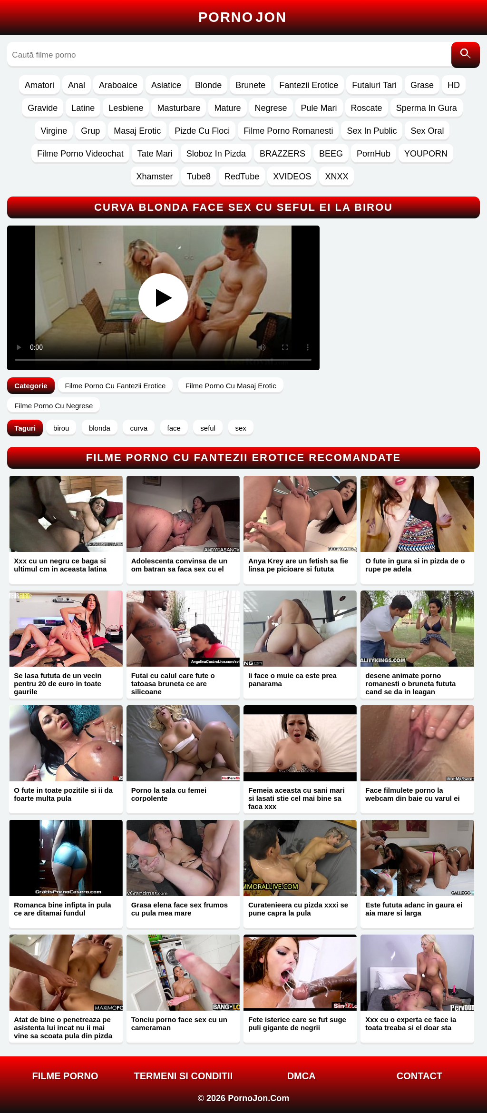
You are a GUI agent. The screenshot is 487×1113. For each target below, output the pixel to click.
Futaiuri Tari (374, 85)
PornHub (373, 153)
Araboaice (118, 85)
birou (61, 428)
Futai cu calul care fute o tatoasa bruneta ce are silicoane (173, 683)
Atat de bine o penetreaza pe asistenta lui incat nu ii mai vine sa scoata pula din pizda (63, 1027)
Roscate (366, 108)
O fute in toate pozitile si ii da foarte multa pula (63, 794)
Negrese (271, 108)
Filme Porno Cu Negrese (53, 406)
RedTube (241, 176)
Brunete (250, 85)
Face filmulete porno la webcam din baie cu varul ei (412, 794)
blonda (99, 428)
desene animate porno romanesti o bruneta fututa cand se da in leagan (410, 683)
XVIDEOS (292, 176)
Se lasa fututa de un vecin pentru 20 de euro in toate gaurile (57, 683)
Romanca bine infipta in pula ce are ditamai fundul (62, 909)
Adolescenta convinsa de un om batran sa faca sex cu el (179, 565)
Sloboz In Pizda (216, 153)
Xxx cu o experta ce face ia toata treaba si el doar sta (410, 1023)
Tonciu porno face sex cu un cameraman (179, 1023)
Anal (76, 85)
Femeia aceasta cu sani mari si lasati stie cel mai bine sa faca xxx (296, 798)
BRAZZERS (282, 153)
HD (454, 85)
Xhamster (154, 176)
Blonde (208, 85)
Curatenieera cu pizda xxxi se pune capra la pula (298, 909)
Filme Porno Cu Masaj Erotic (230, 386)
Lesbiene (125, 108)
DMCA (301, 1076)
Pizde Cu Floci (202, 131)
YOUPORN (426, 153)
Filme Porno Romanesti (288, 131)
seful (207, 428)
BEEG (331, 153)
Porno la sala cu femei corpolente (168, 794)
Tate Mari (155, 153)
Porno (242, 17)
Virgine (53, 131)
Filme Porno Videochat (80, 153)
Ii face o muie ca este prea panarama (292, 679)
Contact (419, 1076)
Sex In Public (372, 131)
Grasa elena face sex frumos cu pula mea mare (179, 909)
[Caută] (465, 55)
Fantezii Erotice (308, 85)
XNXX (336, 176)
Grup (90, 131)
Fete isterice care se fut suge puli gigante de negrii (297, 1023)
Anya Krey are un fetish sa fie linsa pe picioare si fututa (298, 565)
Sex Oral (427, 131)
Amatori (39, 85)
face (174, 428)
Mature (227, 108)
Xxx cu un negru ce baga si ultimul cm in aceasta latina (60, 565)
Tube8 (199, 176)
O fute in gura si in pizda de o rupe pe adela (415, 565)
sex (240, 428)
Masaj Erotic (137, 131)
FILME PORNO (65, 1076)
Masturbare (178, 108)
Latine (83, 108)
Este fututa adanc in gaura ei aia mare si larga (413, 909)
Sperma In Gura (426, 108)
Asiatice (166, 85)
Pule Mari (319, 108)
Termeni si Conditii (183, 1076)
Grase (422, 85)
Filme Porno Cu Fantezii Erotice (115, 386)
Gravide (43, 108)
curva (138, 428)
